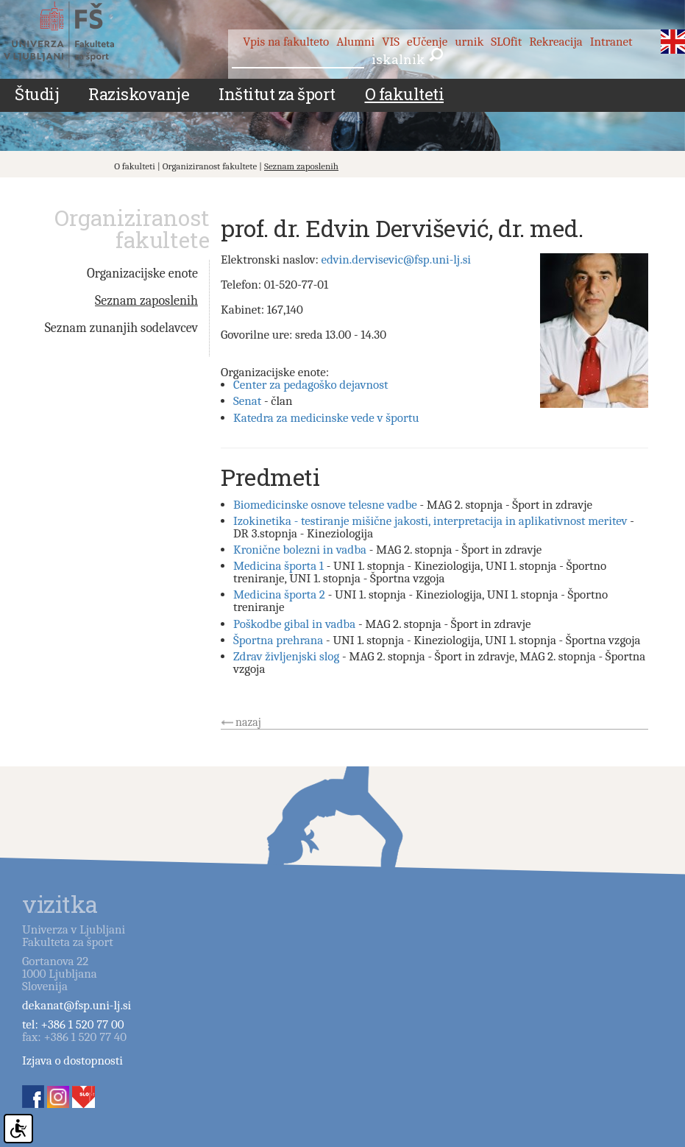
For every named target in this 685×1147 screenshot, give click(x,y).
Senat (247, 401)
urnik (469, 42)
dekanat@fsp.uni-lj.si (76, 1005)
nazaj (248, 722)
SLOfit (506, 42)
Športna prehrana (278, 640)
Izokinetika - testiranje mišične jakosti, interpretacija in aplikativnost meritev (430, 521)
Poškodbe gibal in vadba (294, 624)
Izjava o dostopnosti (72, 1060)
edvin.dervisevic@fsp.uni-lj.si (396, 260)
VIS (391, 42)
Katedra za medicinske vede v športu (326, 418)
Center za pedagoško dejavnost (310, 385)
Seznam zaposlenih (301, 166)
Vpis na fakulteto (286, 42)
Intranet (611, 42)
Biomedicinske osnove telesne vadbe (325, 505)
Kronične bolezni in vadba (299, 550)
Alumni (355, 42)
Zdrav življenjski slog (286, 656)
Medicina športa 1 (278, 566)
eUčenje (427, 42)
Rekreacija (556, 42)
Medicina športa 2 (279, 594)
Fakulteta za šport (75, 34)
